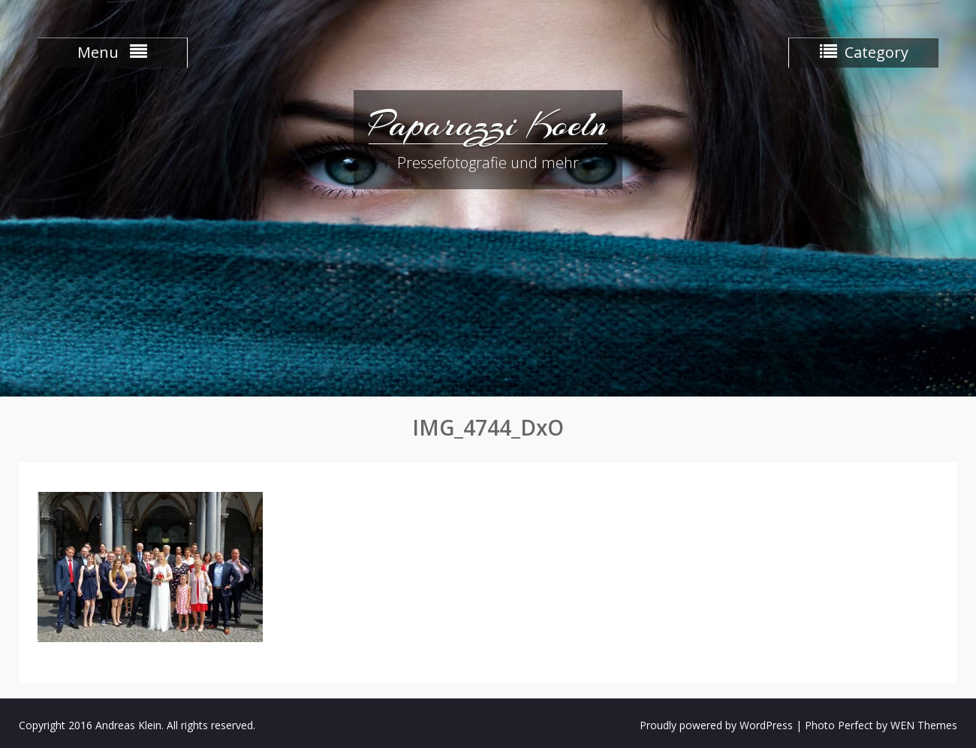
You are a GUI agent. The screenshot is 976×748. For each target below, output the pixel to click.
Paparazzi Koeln (488, 124)
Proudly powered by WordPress (716, 725)
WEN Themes (923, 725)
